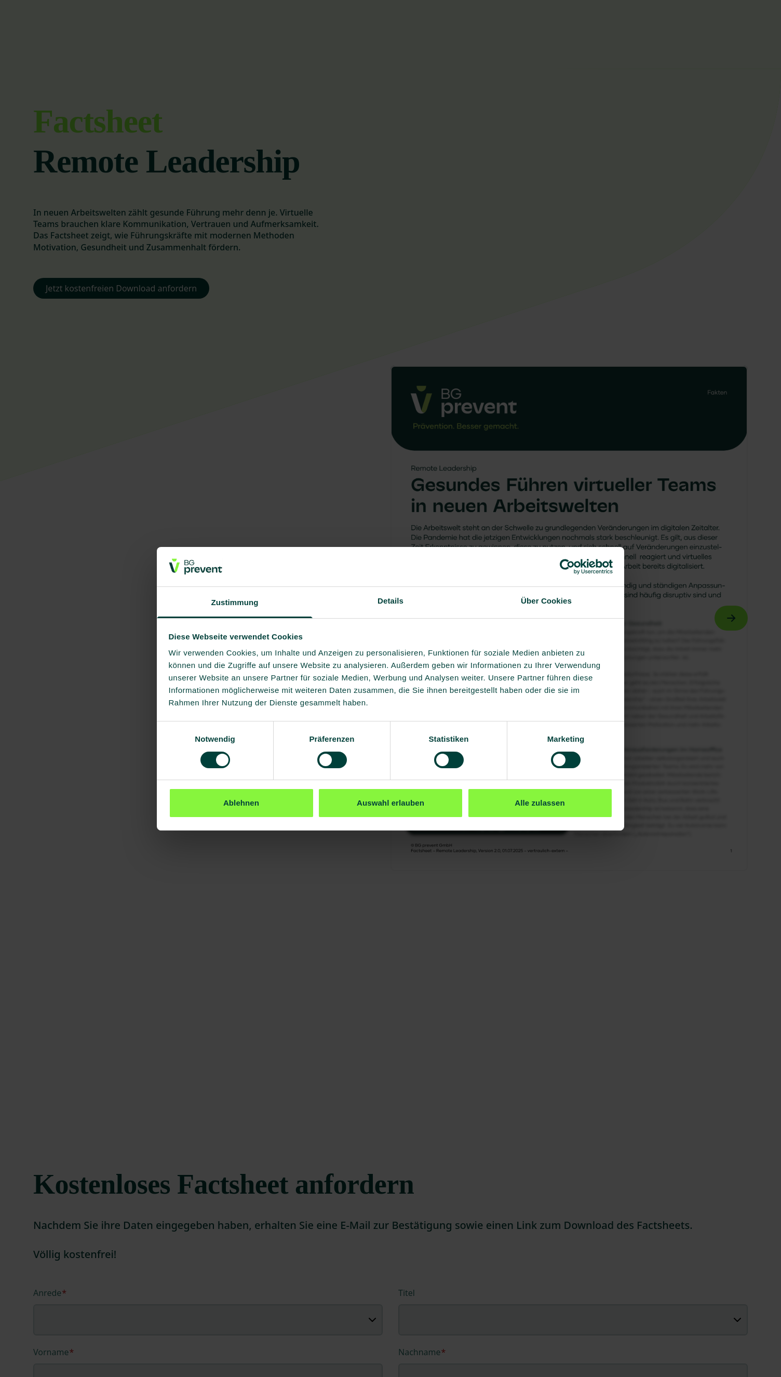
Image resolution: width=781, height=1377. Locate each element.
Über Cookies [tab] (546, 600)
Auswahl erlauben (390, 802)
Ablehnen (241, 802)
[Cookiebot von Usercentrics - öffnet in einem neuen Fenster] (567, 566)
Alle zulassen (539, 802)
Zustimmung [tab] (235, 602)
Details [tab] (390, 600)
